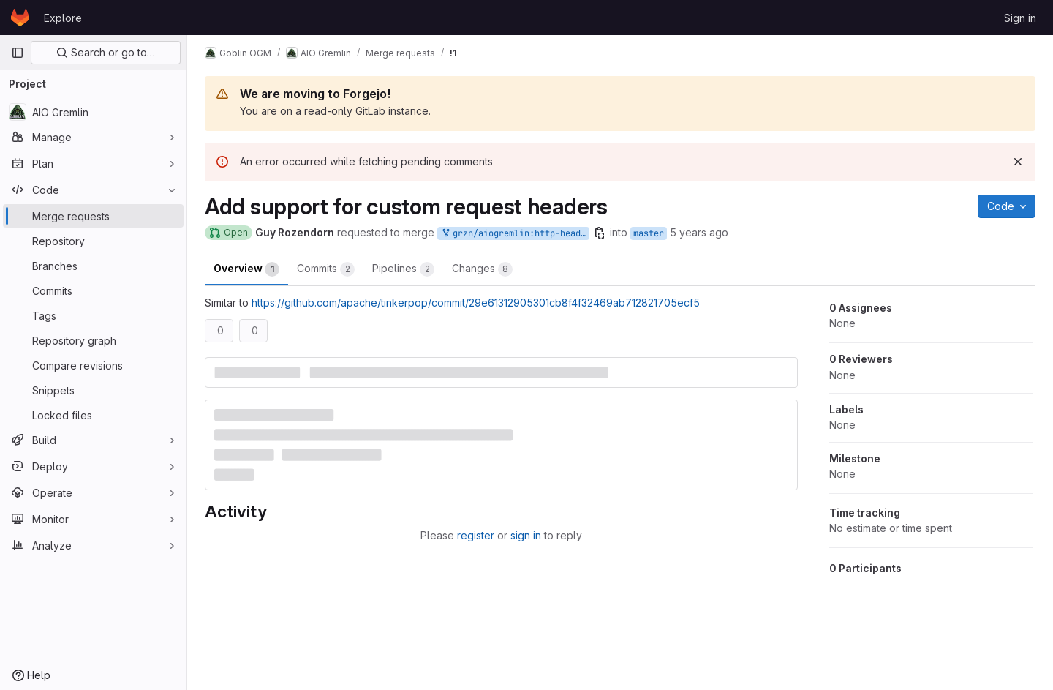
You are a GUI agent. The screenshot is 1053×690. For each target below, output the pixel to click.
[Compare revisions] (93, 365)
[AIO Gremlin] (93, 112)
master (648, 233)
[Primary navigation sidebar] (17, 52)
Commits (326, 269)
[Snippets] (93, 390)
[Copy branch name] (599, 232)
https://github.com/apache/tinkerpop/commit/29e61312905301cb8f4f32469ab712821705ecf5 (476, 302)
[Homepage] (20, 17)
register (475, 535)
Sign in (1020, 18)
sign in (525, 535)
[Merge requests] (93, 216)
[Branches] (93, 265)
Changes (482, 269)
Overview (246, 269)
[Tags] (93, 315)
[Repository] (93, 240)
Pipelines (403, 269)
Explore (63, 18)
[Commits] (93, 290)
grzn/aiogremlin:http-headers (514, 234)
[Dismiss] (1018, 161)
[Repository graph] (93, 340)
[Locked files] (93, 415)
